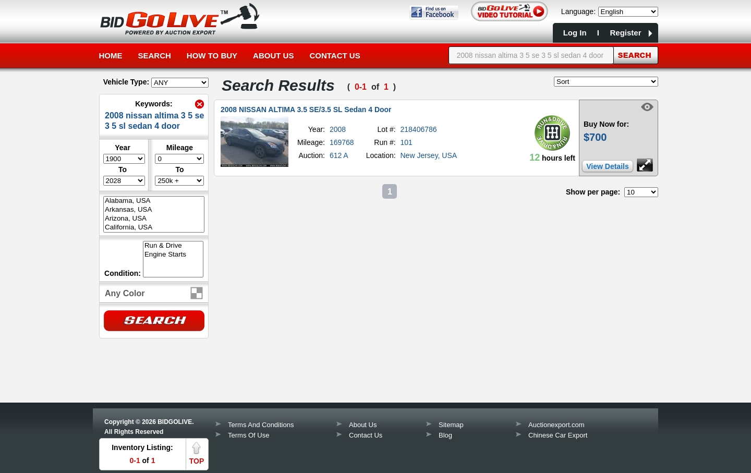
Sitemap (451, 425)
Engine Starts (173, 254)
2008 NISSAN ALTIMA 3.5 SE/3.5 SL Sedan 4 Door (306, 109)
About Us (273, 55)
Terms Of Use (248, 435)
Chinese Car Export (557, 435)
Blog (445, 435)
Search (154, 55)
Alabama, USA (154, 201)
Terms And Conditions (261, 425)
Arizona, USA (154, 218)
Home (111, 55)
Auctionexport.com (556, 425)
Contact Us (334, 55)
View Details (607, 166)
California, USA (154, 227)
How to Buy (212, 55)
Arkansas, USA (154, 209)
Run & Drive (173, 245)
